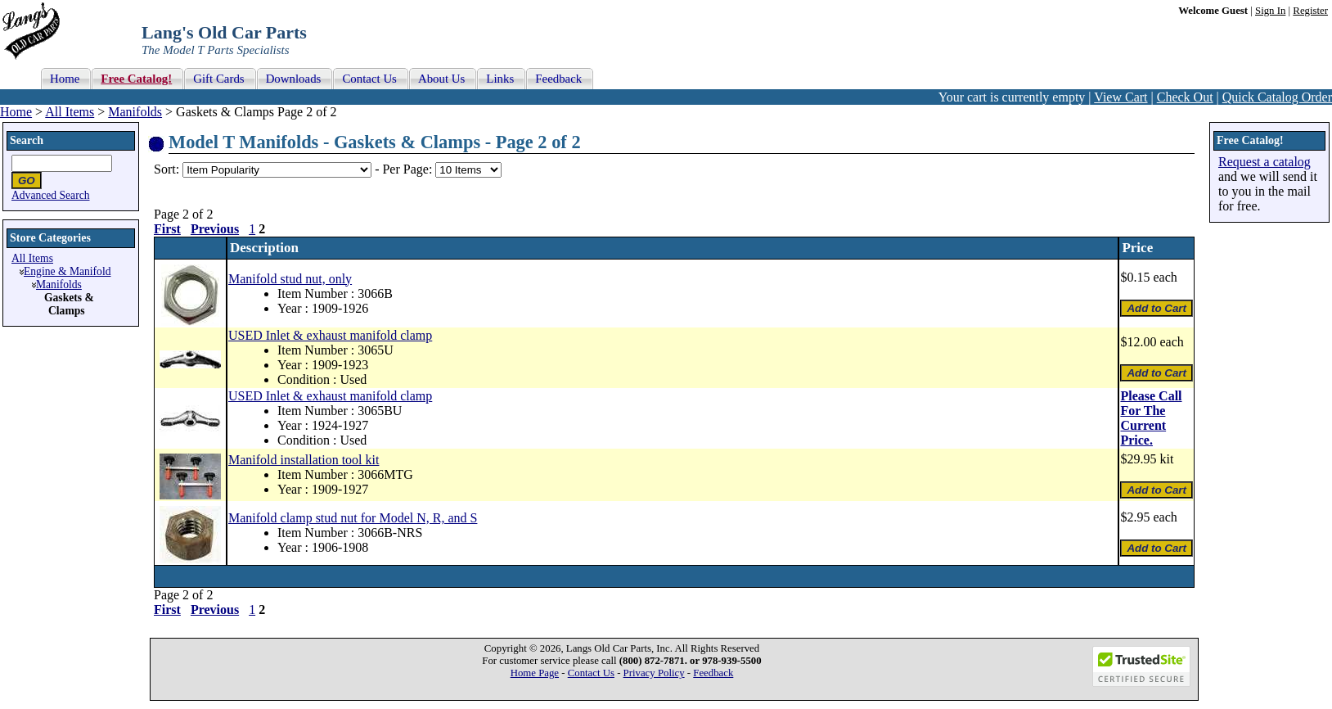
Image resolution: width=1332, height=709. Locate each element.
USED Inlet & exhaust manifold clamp (330, 335)
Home (16, 112)
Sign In (1270, 10)
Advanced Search (50, 195)
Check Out (1185, 97)
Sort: (166, 169)
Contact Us (591, 673)
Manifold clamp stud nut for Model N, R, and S (352, 518)
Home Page (535, 673)
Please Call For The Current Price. (1150, 418)
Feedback (713, 673)
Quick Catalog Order (1277, 97)
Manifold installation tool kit (303, 460)
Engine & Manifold (67, 271)
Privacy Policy (654, 673)
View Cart (1120, 97)
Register (1310, 10)
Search (26, 140)
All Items (69, 112)
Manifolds (135, 112)
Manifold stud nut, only (290, 279)
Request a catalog (1264, 162)
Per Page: (408, 169)
